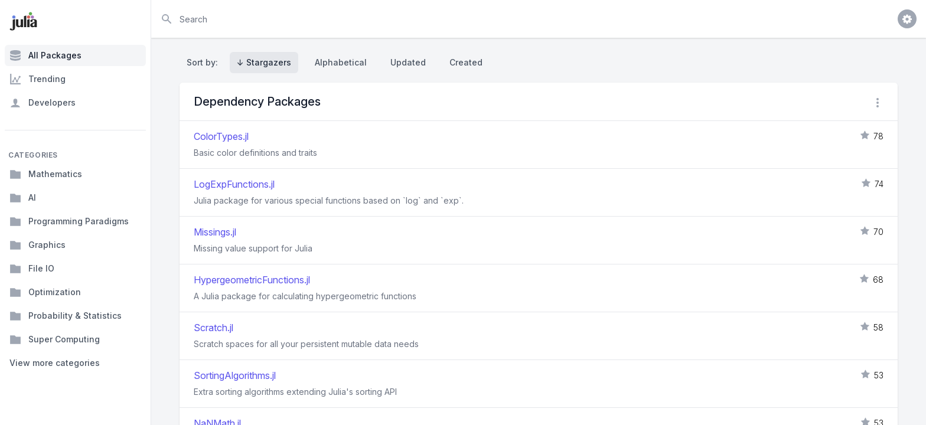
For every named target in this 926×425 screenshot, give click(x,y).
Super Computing (54, 339)
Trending (37, 79)
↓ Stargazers (264, 62)
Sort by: (205, 62)
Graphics (37, 245)
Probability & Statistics (65, 316)
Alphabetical (341, 62)
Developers (42, 103)
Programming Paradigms (69, 221)
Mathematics (45, 174)
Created (465, 62)
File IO (31, 268)
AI (22, 198)
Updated (408, 62)
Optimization (45, 292)
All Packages (45, 55)
